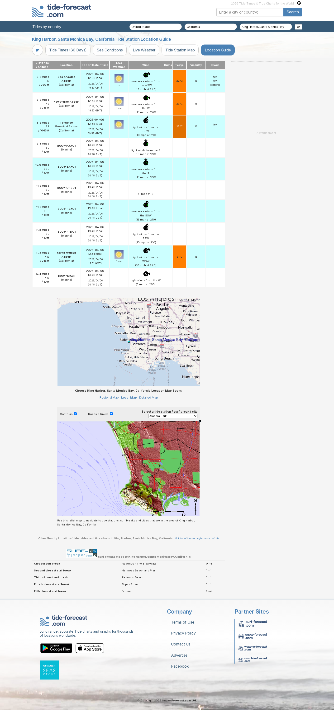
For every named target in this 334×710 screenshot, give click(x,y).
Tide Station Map (180, 50)
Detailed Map (148, 397)
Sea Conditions (110, 50)
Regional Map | (110, 397)
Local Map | (129, 397)
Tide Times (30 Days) (68, 50)
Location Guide (218, 50)
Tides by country (46, 26)
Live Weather (144, 50)
